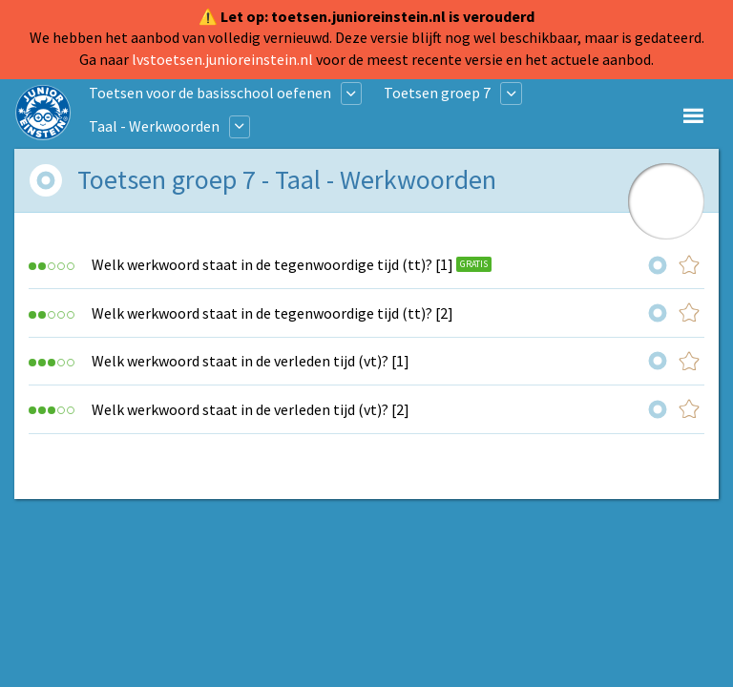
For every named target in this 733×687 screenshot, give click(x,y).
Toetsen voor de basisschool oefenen (210, 92)
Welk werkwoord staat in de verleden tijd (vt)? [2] (250, 409)
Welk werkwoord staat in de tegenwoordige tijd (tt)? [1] (272, 264)
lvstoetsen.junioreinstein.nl (222, 59)
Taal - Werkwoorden (154, 125)
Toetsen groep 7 (437, 92)
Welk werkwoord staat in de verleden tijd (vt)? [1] (250, 360)
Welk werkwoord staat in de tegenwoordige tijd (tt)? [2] (272, 313)
